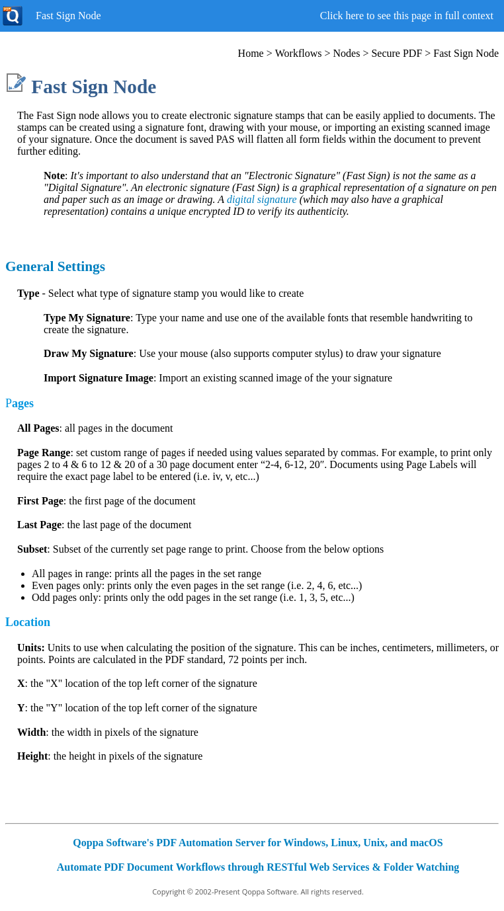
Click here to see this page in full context (406, 15)
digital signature (262, 199)
